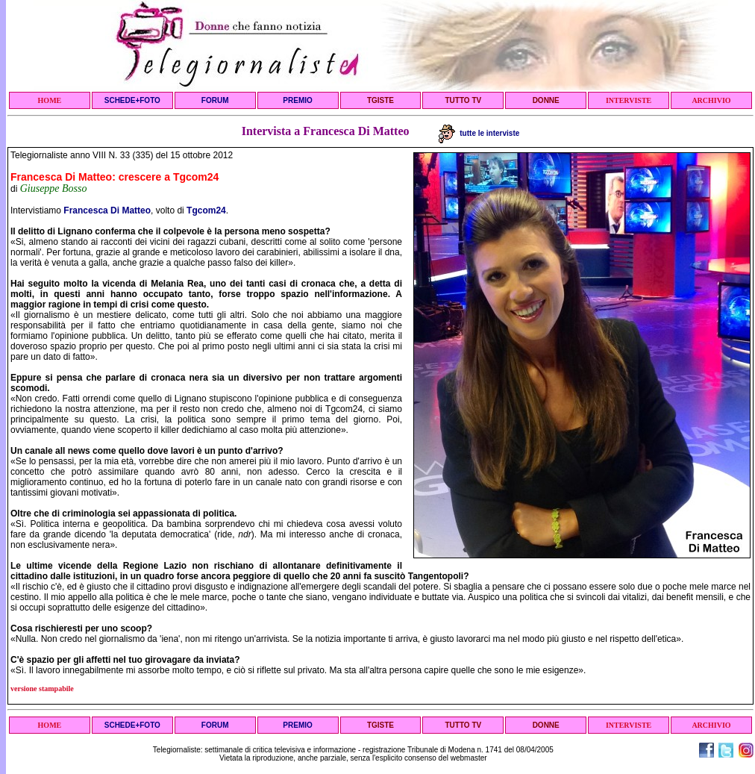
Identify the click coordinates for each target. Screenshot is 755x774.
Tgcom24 (206, 210)
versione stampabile (42, 688)
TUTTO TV (463, 100)
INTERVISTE (628, 100)
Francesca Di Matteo (107, 210)
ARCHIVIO (711, 100)
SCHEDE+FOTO (132, 100)
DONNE (546, 100)
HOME (50, 100)
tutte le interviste (479, 133)
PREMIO (297, 100)
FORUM (215, 100)
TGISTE (380, 100)
